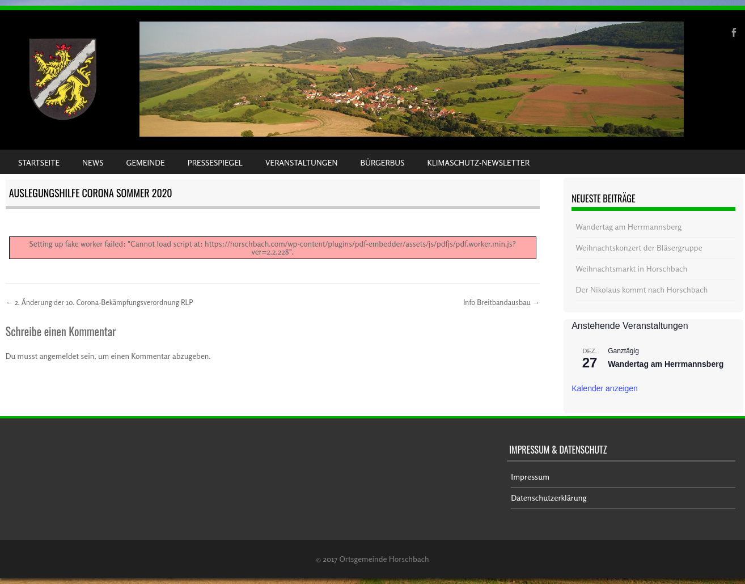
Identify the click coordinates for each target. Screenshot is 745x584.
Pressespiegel (215, 162)
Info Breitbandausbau (501, 302)
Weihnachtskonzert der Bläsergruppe (638, 247)
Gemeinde (145, 162)
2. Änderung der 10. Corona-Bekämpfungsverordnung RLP (99, 302)
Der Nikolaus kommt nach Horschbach (641, 289)
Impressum (530, 476)
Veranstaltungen (301, 162)
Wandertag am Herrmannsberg (628, 226)
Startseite (39, 162)
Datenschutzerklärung (548, 497)
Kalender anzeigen (605, 388)
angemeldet (59, 356)
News (92, 162)
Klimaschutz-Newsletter (478, 162)
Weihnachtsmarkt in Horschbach (631, 268)
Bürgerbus (382, 162)
